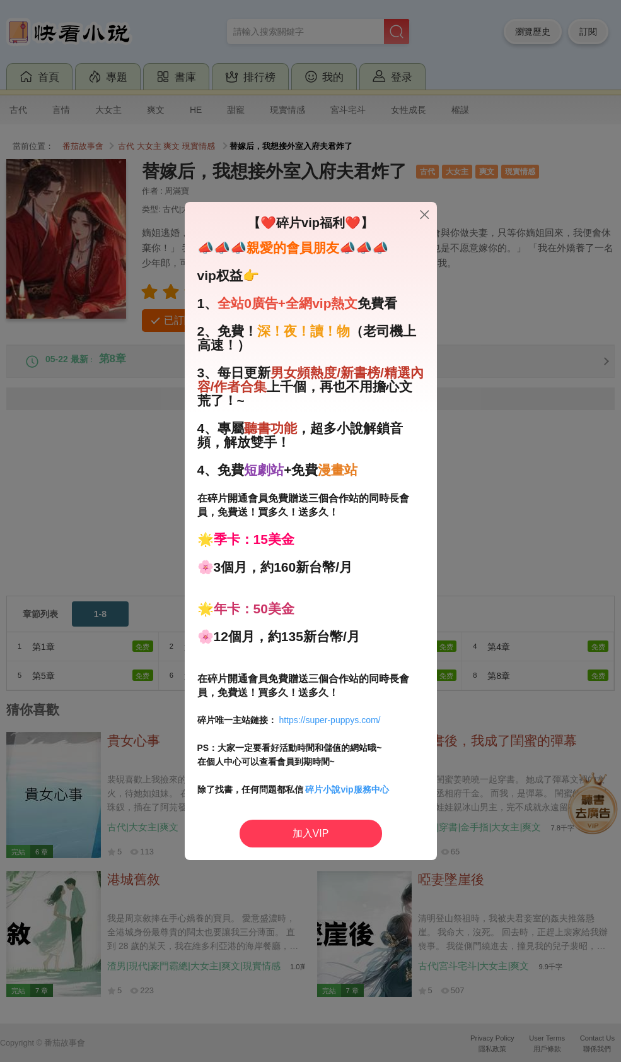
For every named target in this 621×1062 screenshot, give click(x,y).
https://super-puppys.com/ (329, 720)
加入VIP (311, 833)
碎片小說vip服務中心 (346, 789)
